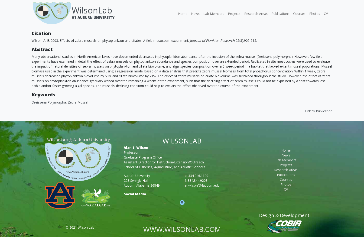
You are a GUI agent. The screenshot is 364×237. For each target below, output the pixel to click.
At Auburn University (93, 17)
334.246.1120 (198, 175)
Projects (234, 13)
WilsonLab (92, 10)
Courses (299, 13)
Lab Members (213, 13)
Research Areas (256, 13)
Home (182, 13)
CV (326, 13)
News (195, 13)
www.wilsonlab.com (182, 229)
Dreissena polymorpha (49, 102)
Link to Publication (318, 111)
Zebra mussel (78, 102)
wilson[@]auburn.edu (204, 185)
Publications (280, 13)
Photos (314, 13)
